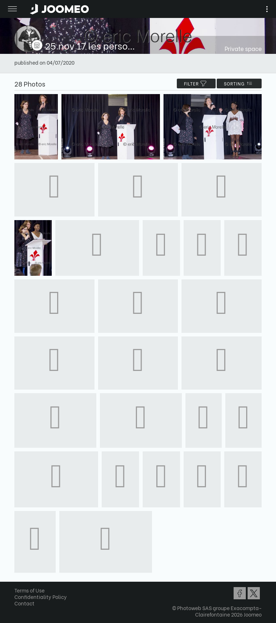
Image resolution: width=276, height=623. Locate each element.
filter (196, 83)
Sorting (239, 83)
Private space (243, 48)
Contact (24, 603)
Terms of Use (29, 590)
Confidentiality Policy (40, 596)
